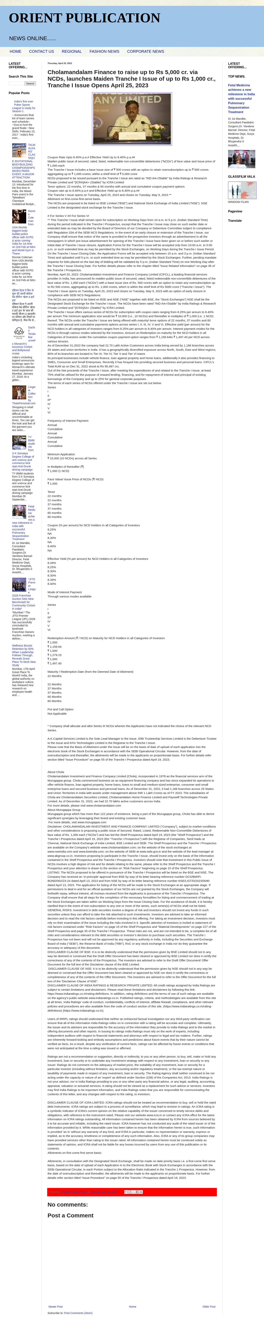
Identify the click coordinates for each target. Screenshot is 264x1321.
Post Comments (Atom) (78, 1313)
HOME (15, 51)
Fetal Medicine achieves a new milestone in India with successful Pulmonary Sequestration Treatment (24, 523)
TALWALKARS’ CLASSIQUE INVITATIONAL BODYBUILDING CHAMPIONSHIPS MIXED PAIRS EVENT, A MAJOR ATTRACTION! (23, 161)
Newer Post (56, 1306)
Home (132, 1306)
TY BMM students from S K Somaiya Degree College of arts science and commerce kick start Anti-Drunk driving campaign (23, 453)
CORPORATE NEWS (145, 51)
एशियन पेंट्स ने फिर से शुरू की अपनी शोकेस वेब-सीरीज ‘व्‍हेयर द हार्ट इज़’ (23, 295)
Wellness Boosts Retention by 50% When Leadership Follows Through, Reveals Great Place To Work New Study (24, 655)
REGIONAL (72, 51)
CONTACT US (41, 51)
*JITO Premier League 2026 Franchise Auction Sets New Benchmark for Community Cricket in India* (24, 594)
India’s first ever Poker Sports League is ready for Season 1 (24, 106)
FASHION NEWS (104, 51)
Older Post (209, 1306)
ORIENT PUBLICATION (84, 17)
